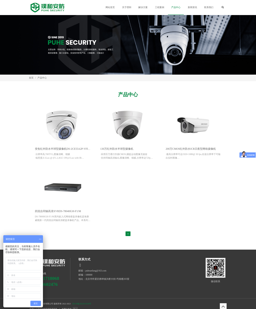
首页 (31, 78)
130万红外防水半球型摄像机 (116, 148)
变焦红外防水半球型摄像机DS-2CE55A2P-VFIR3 (63, 148)
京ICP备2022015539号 (81, 304)
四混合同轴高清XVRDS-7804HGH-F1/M (58, 211)
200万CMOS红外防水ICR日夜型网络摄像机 (191, 148)
